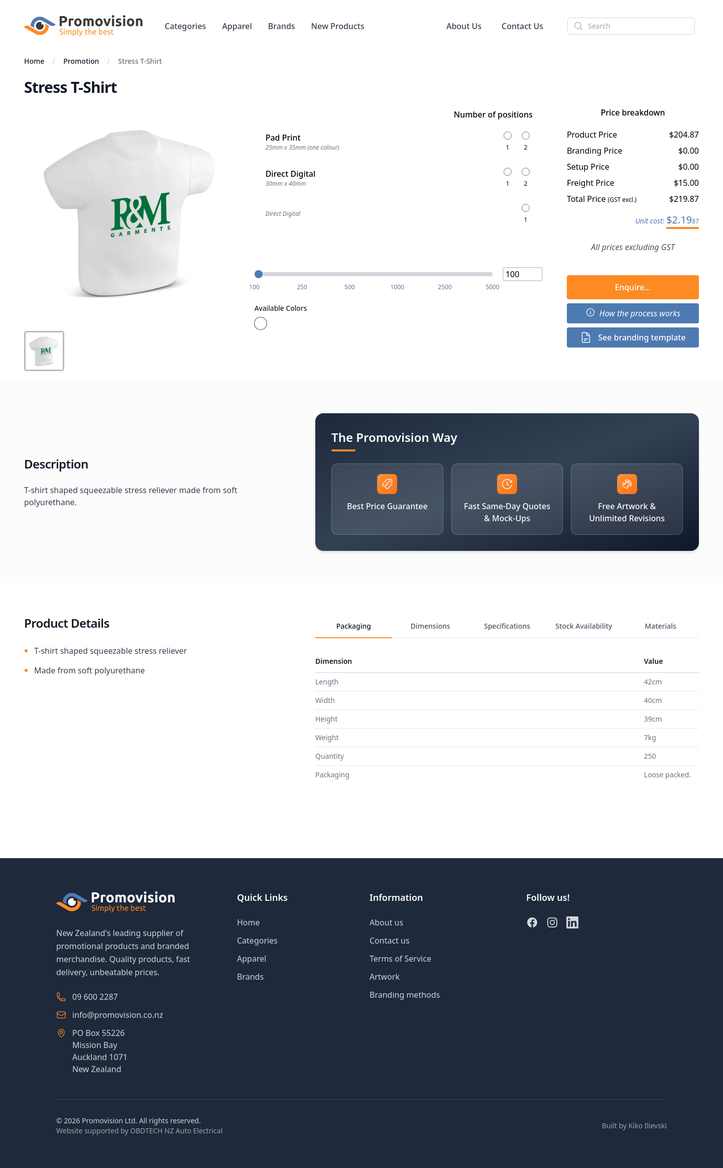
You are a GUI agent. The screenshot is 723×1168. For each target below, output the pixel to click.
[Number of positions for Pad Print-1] (508, 142)
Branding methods (405, 994)
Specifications (507, 626)
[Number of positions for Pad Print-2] (526, 142)
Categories (185, 26)
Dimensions (430, 626)
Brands (281, 26)
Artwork (385, 976)
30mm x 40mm (286, 184)
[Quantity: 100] (374, 274)
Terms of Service (400, 958)
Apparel (237, 26)
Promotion (81, 61)
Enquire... (633, 287)
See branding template (632, 337)
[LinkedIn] (572, 922)
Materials (660, 626)
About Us (463, 26)
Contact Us (522, 26)
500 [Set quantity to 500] (349, 287)
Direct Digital (283, 214)
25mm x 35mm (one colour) (302, 148)
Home (34, 61)
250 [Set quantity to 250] (302, 287)
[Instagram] (552, 922)
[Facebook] (532, 922)
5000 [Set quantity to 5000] (492, 287)
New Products (338, 26)
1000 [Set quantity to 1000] (397, 287)
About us (386, 922)
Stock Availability (583, 626)
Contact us (390, 940)
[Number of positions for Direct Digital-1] (508, 178)
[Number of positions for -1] (526, 214)
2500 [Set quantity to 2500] (444, 287)
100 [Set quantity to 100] (254, 287)
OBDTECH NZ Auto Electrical (176, 1130)
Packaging (353, 626)
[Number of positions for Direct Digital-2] (526, 178)
